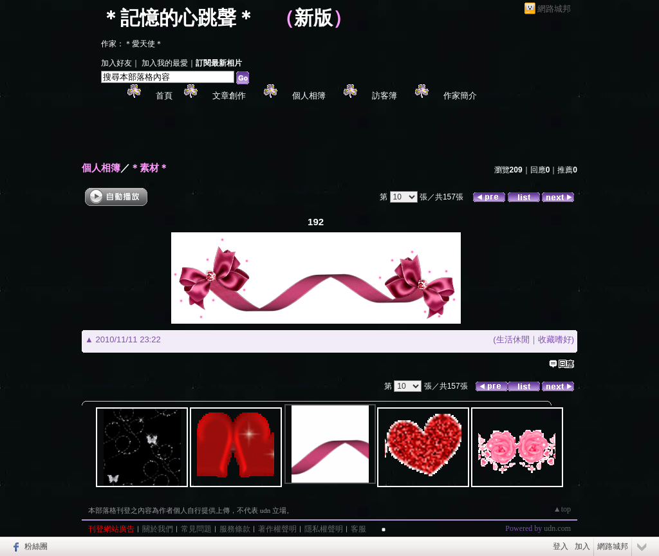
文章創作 (229, 95)
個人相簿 (309, 95)
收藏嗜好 (554, 339)
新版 (313, 17)
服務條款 (234, 528)
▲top (562, 509)
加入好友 (116, 63)
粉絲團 (36, 546)
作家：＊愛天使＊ (132, 43)
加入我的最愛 (165, 63)
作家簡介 (460, 95)
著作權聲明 (277, 528)
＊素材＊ (149, 167)
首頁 (164, 95)
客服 (358, 528)
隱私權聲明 (323, 528)
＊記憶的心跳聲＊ (178, 17)
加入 (582, 546)
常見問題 (196, 528)
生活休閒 (513, 339)
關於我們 (157, 528)
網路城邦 (554, 9)
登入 (560, 546)
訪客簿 (384, 95)
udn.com (557, 528)
